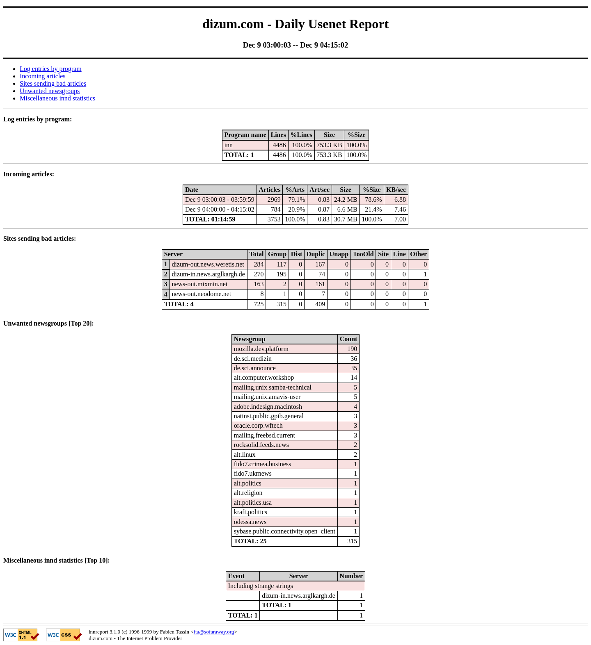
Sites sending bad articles (53, 83)
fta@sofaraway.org (214, 632)
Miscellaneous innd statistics (57, 98)
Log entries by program (51, 68)
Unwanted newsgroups (50, 90)
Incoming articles (43, 76)
